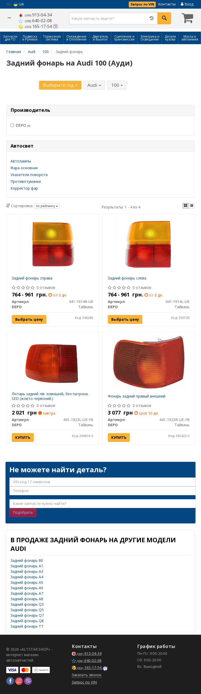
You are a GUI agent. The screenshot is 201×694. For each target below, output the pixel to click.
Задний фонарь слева (127, 278)
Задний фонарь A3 (26, 571)
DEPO (20, 125)
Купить (22, 437)
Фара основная (24, 167)
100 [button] (116, 85)
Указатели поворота (29, 174)
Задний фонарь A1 (26, 565)
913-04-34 (35, 15)
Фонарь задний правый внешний (136, 396)
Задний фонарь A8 (26, 598)
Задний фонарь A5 (26, 582)
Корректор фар (24, 188)
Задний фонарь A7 (26, 593)
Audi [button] (94, 85)
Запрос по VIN (142, 4)
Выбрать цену (29, 319)
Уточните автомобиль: (22, 84)
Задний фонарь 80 (26, 560)
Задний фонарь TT (26, 626)
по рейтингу (47, 206)
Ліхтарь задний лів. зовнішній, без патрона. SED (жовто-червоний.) (50, 396)
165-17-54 (36, 26)
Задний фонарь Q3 (27, 604)
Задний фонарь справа (32, 278)
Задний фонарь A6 (26, 587)
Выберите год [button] (60, 85)
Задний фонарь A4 (26, 576)
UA (19, 4)
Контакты (167, 4)
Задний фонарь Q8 (27, 620)
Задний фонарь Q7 (27, 615)
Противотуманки (25, 181)
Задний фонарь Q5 (27, 609)
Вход (187, 4)
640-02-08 (35, 21)
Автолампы (20, 161)
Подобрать (23, 512)
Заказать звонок (87, 674)
